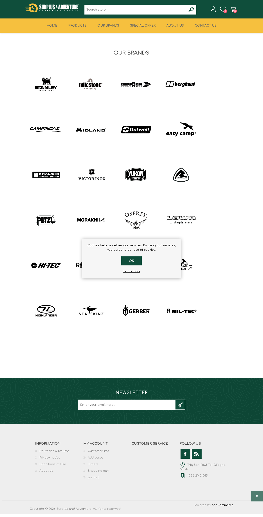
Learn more (131, 271)
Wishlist (93, 480)
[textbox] (135, 11)
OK (131, 261)
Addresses (95, 460)
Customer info (98, 454)
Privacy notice (49, 460)
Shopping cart (229, 11)
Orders (93, 467)
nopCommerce (223, 508)
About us (46, 473)
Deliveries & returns (54, 454)
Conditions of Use (52, 467)
